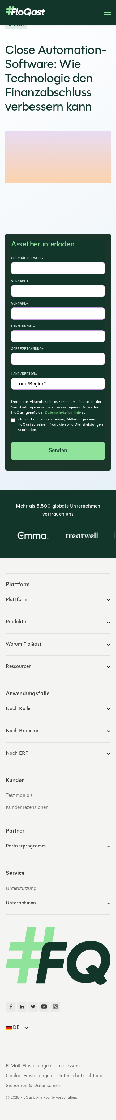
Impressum (68, 1066)
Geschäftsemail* (27, 258)
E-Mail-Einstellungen (28, 1066)
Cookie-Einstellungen (29, 1075)
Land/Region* (24, 373)
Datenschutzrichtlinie (63, 413)
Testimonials (19, 795)
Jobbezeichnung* (27, 348)
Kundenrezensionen (27, 807)
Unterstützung (21, 888)
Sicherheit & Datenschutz (33, 1085)
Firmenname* (23, 326)
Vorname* (19, 280)
